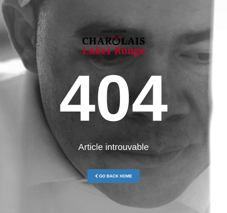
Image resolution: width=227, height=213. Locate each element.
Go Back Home (113, 176)
